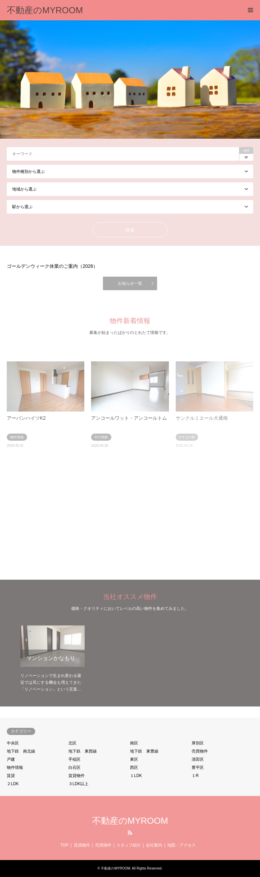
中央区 (13, 743)
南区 (134, 743)
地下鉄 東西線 (82, 751)
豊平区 (198, 767)
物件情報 (15, 767)
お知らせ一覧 (130, 283)
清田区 (198, 759)
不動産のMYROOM (130, 821)
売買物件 (200, 751)
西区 (134, 767)
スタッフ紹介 (128, 845)
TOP (64, 845)
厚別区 (198, 743)
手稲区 (74, 759)
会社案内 (154, 845)
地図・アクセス (181, 845)
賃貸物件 (76, 775)
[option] (130, 79)
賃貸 (11, 775)
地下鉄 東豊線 (144, 751)
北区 (72, 743)
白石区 (74, 767)
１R (195, 775)
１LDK (136, 775)
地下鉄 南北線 (21, 751)
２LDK (13, 783)
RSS (130, 832)
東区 (134, 759)
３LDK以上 (78, 783)
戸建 (11, 759)
